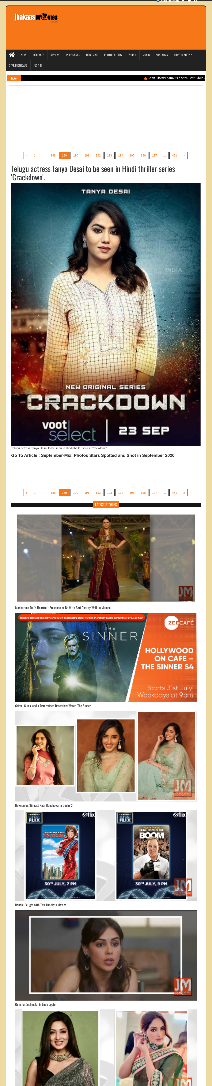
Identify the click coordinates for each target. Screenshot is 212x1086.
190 (75, 155)
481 (174, 155)
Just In (38, 65)
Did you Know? (183, 55)
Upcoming (92, 55)
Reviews (55, 55)
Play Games (73, 55)
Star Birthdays (18, 65)
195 (131, 155)
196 (143, 155)
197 (154, 155)
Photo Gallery (113, 55)
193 (109, 155)
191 (86, 155)
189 (64, 155)
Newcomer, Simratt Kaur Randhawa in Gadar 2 (44, 805)
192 (98, 155)
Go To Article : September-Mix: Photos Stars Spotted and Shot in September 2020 (92, 455)
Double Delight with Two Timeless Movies (40, 904)
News (24, 55)
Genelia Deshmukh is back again (35, 1004)
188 (53, 155)
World (132, 55)
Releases (38, 55)
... (43, 155)
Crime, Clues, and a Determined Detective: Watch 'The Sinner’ (53, 705)
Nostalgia (162, 55)
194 (120, 155)
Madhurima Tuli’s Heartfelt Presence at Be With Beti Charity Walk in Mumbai (63, 607)
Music (146, 55)
